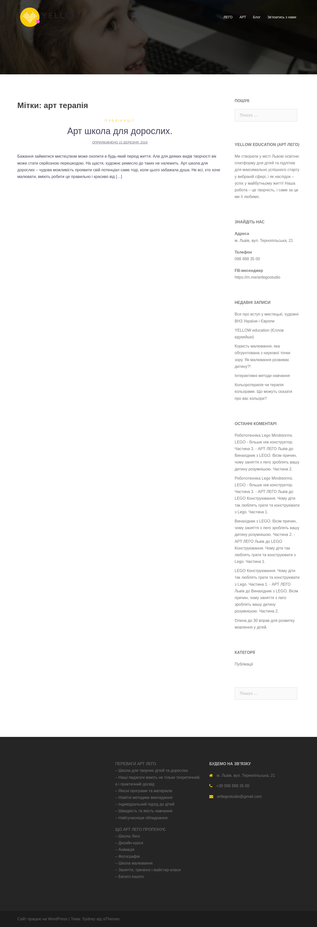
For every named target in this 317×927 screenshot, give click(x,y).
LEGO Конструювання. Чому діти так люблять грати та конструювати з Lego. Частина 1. (267, 505)
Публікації (120, 120)
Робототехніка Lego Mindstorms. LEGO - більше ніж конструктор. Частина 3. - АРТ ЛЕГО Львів (264, 442)
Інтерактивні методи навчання (262, 376)
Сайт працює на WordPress (42, 919)
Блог (257, 17)
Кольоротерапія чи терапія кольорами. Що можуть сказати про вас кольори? (263, 391)
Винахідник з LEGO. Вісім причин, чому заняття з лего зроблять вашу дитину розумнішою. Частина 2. (267, 462)
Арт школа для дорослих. (119, 131)
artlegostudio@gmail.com (239, 796)
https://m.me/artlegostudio (257, 277)
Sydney (88, 919)
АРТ (242, 17)
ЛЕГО (228, 17)
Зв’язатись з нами (281, 17)
